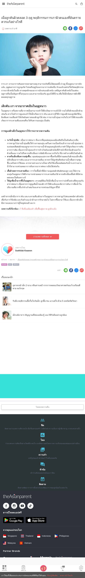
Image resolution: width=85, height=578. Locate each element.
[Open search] (76, 3)
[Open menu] (3, 3)
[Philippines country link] (62, 535)
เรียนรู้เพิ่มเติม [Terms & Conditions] (52, 575)
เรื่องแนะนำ (7, 276)
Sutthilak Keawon (23, 250)
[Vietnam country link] (26, 542)
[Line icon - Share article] (65, 27)
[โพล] (42, 437)
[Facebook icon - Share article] (70, 27)
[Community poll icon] (81, 568)
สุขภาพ (12, 259)
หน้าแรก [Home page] (4, 259)
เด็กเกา (16, 263)
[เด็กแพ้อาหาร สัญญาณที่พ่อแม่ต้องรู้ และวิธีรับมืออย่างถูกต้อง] (35, 314)
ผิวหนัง (4, 263)
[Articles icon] (23, 568)
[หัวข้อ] (42, 467)
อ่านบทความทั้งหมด (42, 236)
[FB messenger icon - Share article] (76, 27)
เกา (10, 263)
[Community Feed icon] (63, 568)
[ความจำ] (42, 452)
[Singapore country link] (10, 535)
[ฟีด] (42, 422)
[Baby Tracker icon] (43, 568)
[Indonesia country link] (44, 535)
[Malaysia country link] (9, 542)
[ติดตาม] (42, 481)
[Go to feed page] (16, 3)
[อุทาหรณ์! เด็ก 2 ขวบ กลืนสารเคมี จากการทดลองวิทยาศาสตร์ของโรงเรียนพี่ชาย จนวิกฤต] (42, 286)
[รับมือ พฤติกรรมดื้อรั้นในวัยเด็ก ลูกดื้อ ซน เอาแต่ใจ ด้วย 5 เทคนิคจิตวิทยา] (40, 300)
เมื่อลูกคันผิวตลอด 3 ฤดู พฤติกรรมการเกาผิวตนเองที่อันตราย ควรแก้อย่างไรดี (43, 259)
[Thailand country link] (27, 535)
